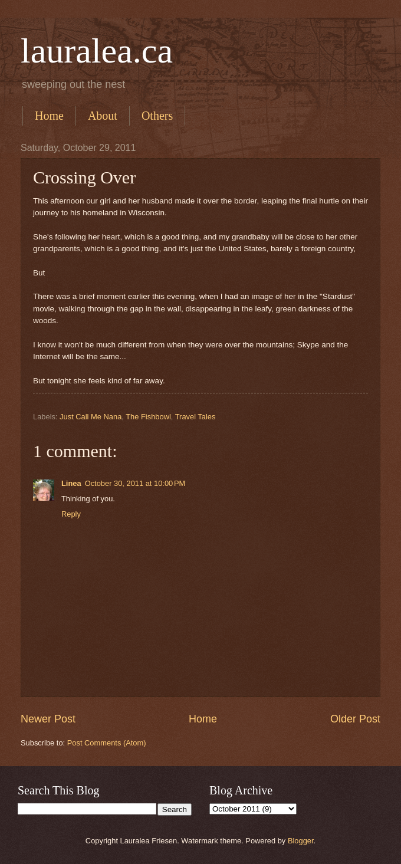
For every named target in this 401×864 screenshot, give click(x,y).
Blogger (301, 840)
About (102, 115)
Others (157, 115)
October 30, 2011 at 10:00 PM (135, 483)
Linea (71, 483)
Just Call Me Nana (90, 416)
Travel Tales (195, 416)
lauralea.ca (97, 50)
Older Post (355, 719)
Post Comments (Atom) (106, 742)
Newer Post (48, 719)
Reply (71, 514)
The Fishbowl (148, 416)
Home (49, 115)
